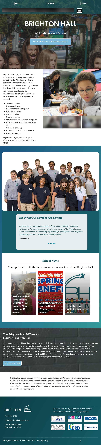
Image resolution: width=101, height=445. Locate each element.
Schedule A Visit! (12, 363)
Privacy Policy (42, 440)
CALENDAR (50, 3)
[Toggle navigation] (79, 10)
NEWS (17, 3)
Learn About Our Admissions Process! (50, 40)
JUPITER (84, 3)
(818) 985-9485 (11, 416)
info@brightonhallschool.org (17, 420)
